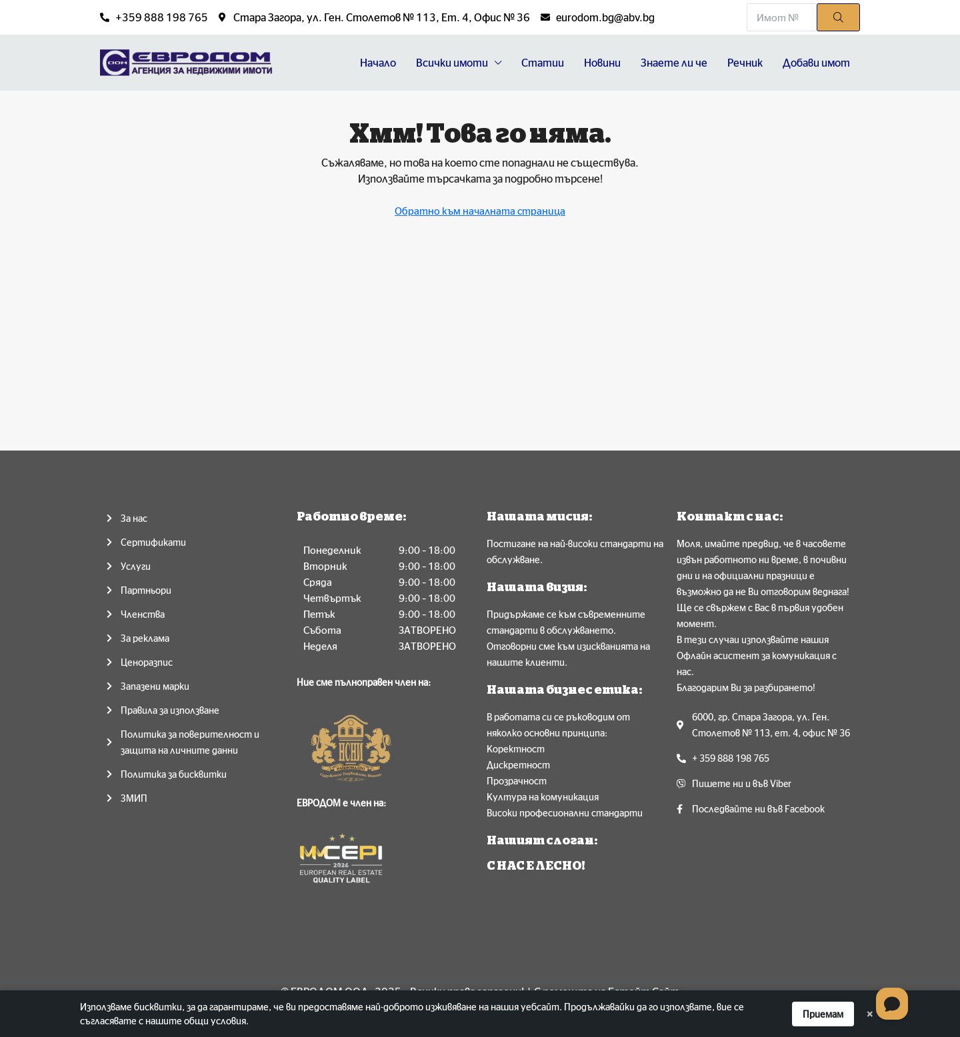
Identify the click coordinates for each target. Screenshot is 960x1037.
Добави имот (816, 63)
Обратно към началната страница (480, 211)
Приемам (823, 1014)
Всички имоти (452, 63)
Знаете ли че (674, 63)
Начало (378, 63)
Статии (542, 63)
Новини (602, 63)
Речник (745, 63)
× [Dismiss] (869, 1013)
